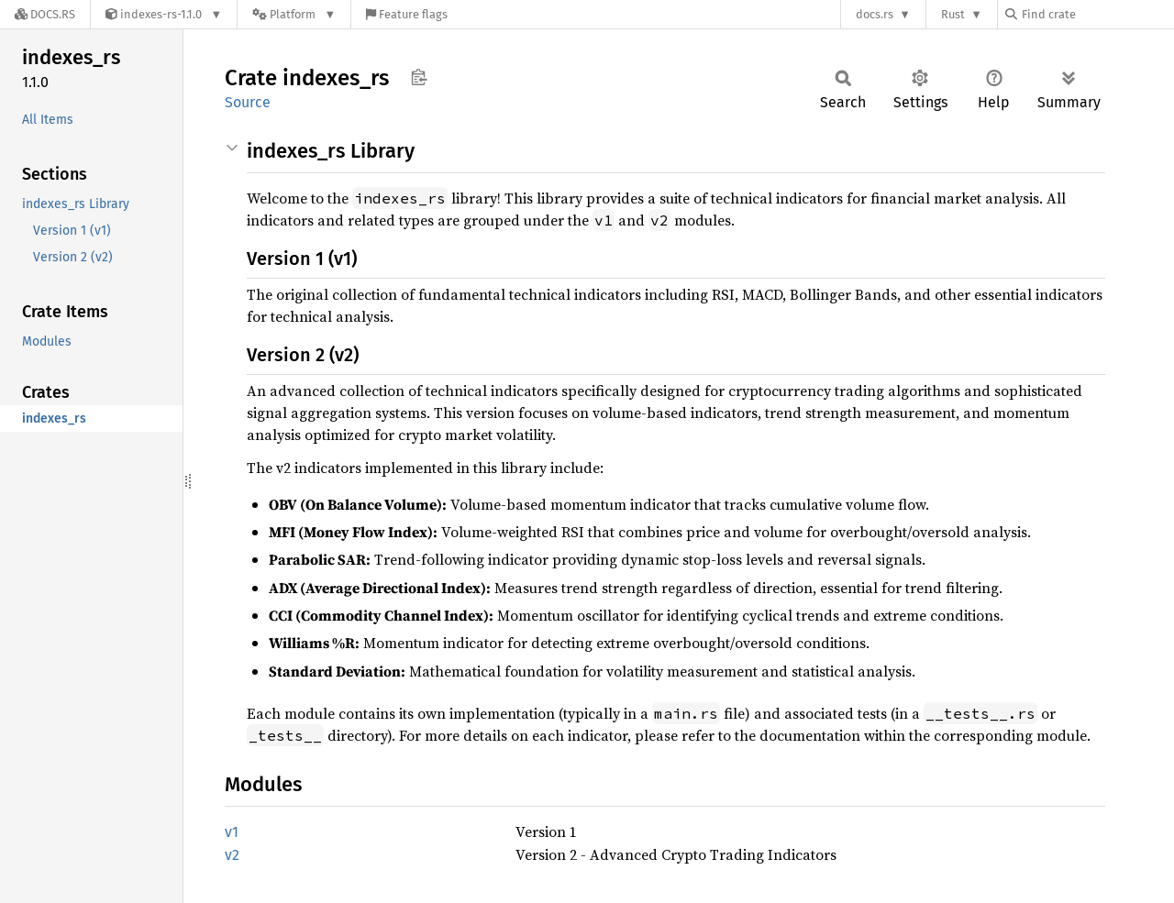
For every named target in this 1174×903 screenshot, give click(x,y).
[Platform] (294, 14)
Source (248, 102)
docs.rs (874, 14)
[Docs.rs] (45, 14)
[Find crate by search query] (1097, 14)
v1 (231, 832)
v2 (232, 855)
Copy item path (419, 77)
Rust (953, 14)
